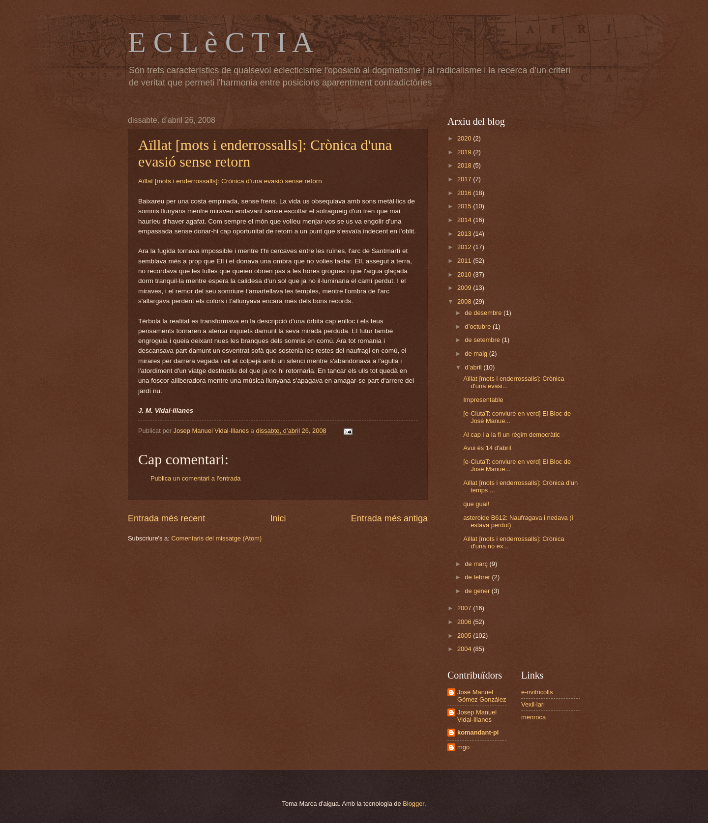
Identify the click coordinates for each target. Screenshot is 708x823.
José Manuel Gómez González (481, 695)
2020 (465, 138)
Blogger (413, 803)
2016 (465, 193)
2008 (465, 301)
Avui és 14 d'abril (487, 448)
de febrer (478, 577)
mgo (463, 747)
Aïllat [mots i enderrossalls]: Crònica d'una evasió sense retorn (230, 181)
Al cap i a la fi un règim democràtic (511, 434)
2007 (465, 608)
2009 (465, 287)
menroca (533, 717)
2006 (465, 621)
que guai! (476, 504)
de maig (477, 353)
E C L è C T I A (220, 42)
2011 (465, 260)
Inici (278, 518)
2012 (465, 247)
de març (477, 564)
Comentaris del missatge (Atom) (216, 538)
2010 (465, 274)
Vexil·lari (533, 704)
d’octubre (479, 326)
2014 (465, 220)
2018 (465, 165)
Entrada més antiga (389, 518)
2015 (465, 206)
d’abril (474, 367)
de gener (478, 591)
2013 (465, 233)
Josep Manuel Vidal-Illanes (477, 716)
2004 (465, 649)
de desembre (484, 312)
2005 (465, 635)
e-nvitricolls (537, 692)
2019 (465, 152)
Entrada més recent (166, 518)
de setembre (483, 339)
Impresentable (483, 399)
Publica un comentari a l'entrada (195, 478)
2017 (465, 179)
